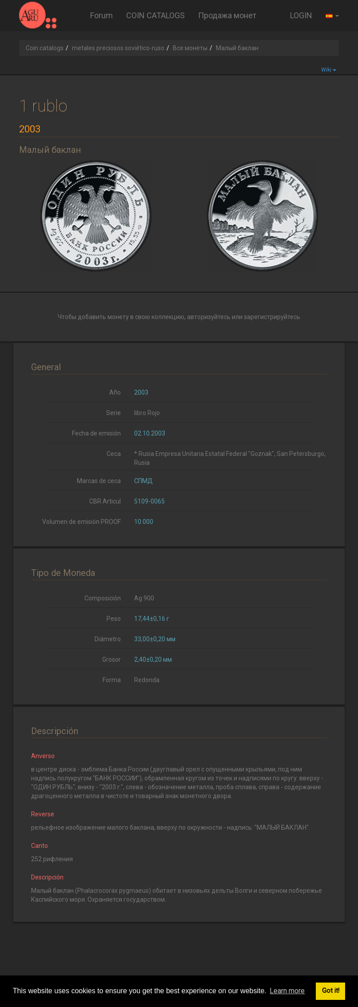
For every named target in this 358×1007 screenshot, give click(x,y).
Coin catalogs (45, 48)
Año (115, 392)
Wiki (328, 70)
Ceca (114, 453)
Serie (113, 412)
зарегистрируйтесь (272, 316)
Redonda (146, 679)
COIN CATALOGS (155, 15)
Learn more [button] (287, 991)
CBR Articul (105, 501)
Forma (112, 679)
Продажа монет (227, 15)
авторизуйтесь (209, 316)
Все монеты (190, 48)
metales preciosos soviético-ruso (118, 48)
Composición (102, 598)
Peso (114, 618)
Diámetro (108, 639)
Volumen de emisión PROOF (81, 521)
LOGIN (301, 15)
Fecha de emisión (96, 433)
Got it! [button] (330, 991)
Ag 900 (144, 598)
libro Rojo (147, 412)
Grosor (111, 659)
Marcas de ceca (99, 480)
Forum (101, 15)
